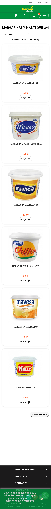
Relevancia (17, 34)
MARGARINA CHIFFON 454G (25, 265)
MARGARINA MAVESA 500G (25, 205)
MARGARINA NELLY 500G (25, 387)
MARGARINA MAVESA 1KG (25, 326)
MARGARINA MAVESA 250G (26, 83)
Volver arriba (40, 414)
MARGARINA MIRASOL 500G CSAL (25, 144)
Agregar (25, 97)
